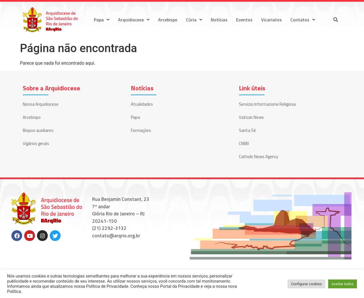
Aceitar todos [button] (342, 284)
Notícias (219, 19)
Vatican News (251, 117)
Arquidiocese (134, 20)
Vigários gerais (36, 143)
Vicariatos (271, 19)
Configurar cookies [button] (306, 284)
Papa (101, 20)
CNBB (244, 143)
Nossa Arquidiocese (41, 104)
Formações (141, 130)
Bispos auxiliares (38, 130)
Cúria (194, 20)
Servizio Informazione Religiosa (267, 104)
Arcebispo (167, 19)
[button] (335, 19)
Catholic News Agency (258, 156)
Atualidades (142, 104)
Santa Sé (247, 130)
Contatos (302, 20)
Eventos (244, 19)
